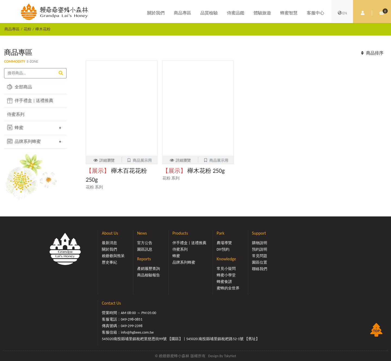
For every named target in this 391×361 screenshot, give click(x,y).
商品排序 (371, 53)
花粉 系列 (94, 187)
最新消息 (109, 243)
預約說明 (259, 249)
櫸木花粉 (43, 29)
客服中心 (315, 12)
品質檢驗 (209, 12)
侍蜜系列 (15, 114)
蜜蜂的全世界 (228, 288)
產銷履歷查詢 (148, 268)
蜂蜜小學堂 (226, 275)
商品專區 (182, 12)
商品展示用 (139, 160)
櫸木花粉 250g (193, 170)
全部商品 (19, 87)
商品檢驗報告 (148, 275)
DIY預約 (223, 249)
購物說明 (259, 243)
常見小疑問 (226, 268)
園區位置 (259, 262)
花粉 (27, 29)
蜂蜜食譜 (224, 281)
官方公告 (144, 243)
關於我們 (156, 12)
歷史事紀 (109, 262)
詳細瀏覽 (104, 160)
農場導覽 (224, 243)
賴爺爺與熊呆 (113, 256)
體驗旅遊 (262, 12)
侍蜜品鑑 (235, 12)
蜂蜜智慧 (289, 12)
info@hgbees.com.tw (137, 332)
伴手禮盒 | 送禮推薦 (30, 100)
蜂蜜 (15, 127)
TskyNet (230, 356)
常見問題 (259, 256)
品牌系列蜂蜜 (24, 141)
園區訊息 (144, 249)
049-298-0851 (132, 319)
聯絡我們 (259, 269)
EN (342, 13)
